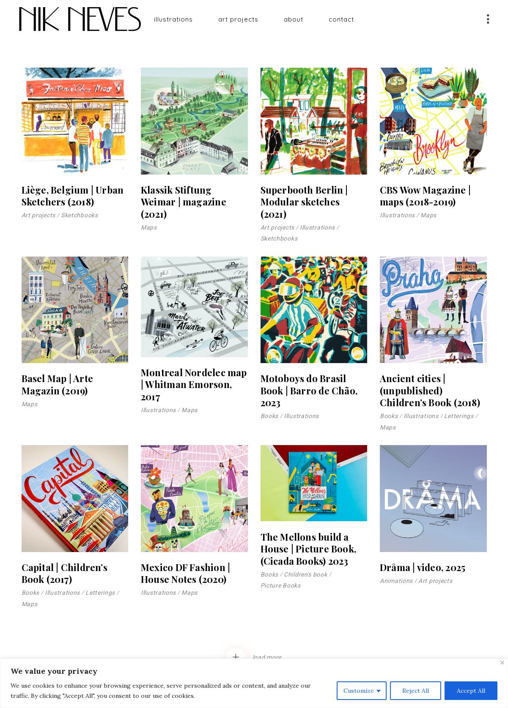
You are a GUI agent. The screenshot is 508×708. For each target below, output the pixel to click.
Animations (396, 580)
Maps (149, 227)
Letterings (459, 416)
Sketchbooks (79, 215)
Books (270, 416)
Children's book (305, 574)
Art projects (38, 215)
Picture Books (281, 585)
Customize (358, 690)
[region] (254, 683)
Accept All (471, 690)
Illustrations (317, 227)
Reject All (415, 690)
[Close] (502, 662)
